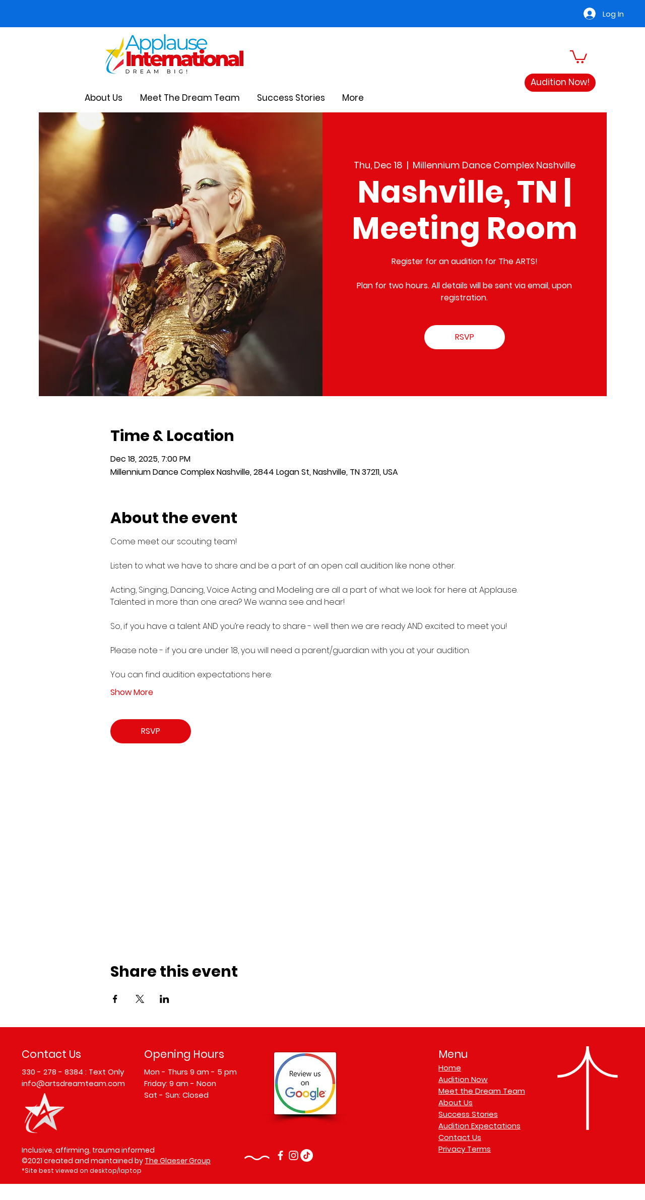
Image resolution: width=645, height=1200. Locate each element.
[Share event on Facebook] (115, 999)
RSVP (464, 337)
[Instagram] (293, 1155)
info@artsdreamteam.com (73, 1083)
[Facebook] (280, 1155)
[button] (578, 56)
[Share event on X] (140, 999)
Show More (131, 692)
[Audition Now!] (560, 83)
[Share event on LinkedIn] (164, 999)
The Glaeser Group (178, 1161)
